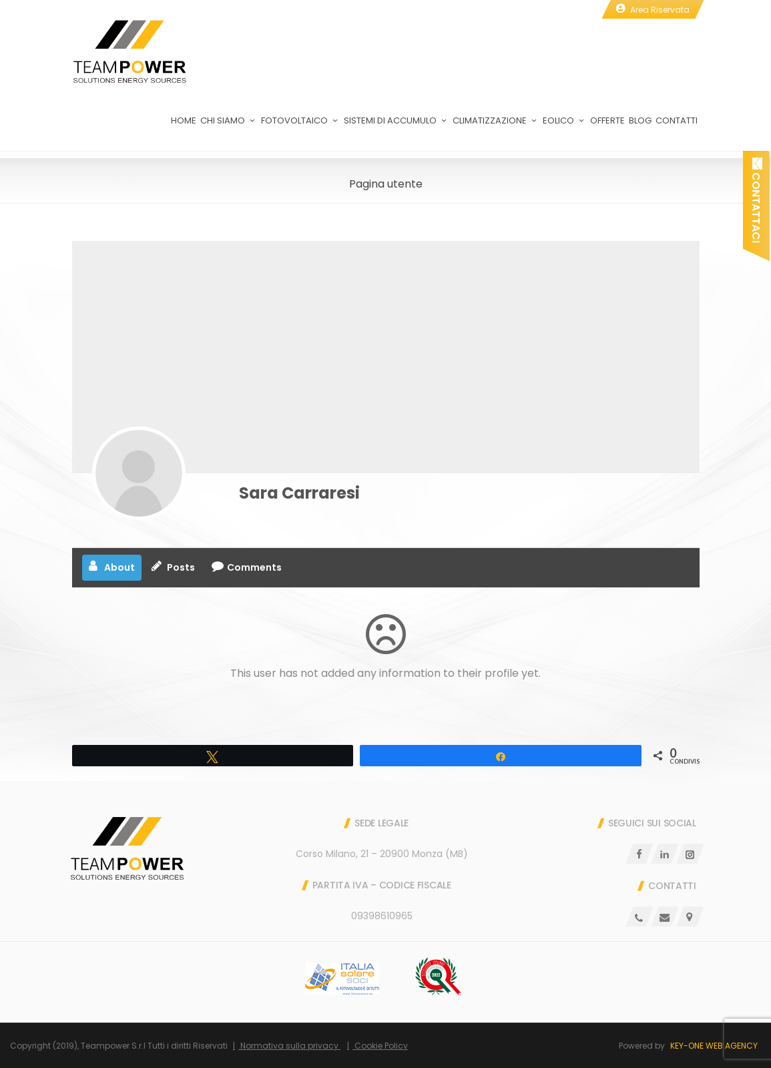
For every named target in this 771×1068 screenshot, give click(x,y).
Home (183, 127)
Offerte (607, 127)
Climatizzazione (496, 127)
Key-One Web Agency (714, 1045)
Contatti (677, 127)
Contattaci (756, 200)
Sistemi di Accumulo (396, 127)
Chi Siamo (228, 127)
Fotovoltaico (300, 127)
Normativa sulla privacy (289, 1045)
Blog (640, 127)
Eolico (564, 127)
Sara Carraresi (299, 493)
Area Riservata (660, 9)
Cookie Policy (380, 1045)
